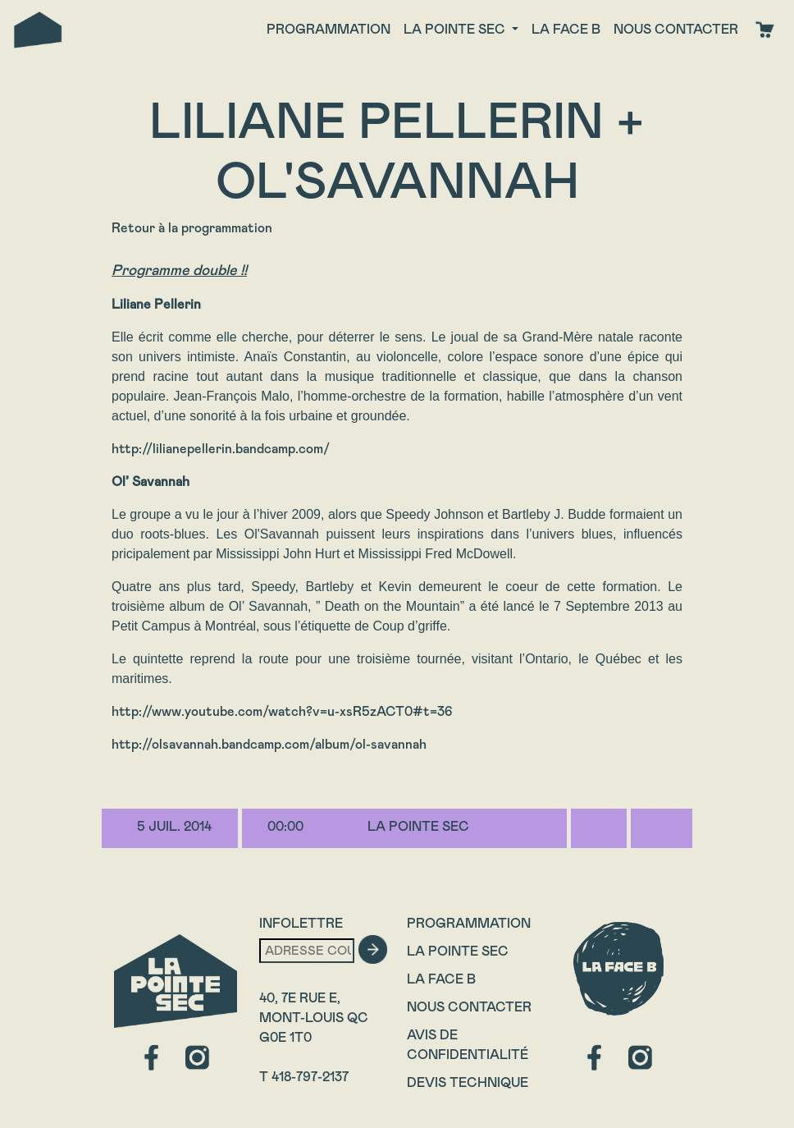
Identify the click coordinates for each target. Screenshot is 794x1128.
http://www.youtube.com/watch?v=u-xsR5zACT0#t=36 (282, 711)
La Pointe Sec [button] (456, 29)
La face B (566, 29)
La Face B (441, 979)
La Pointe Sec (458, 951)
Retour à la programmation (192, 227)
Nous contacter (676, 29)
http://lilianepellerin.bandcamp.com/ (221, 448)
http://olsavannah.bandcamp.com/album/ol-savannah (269, 744)
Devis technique (467, 1082)
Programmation (328, 29)
